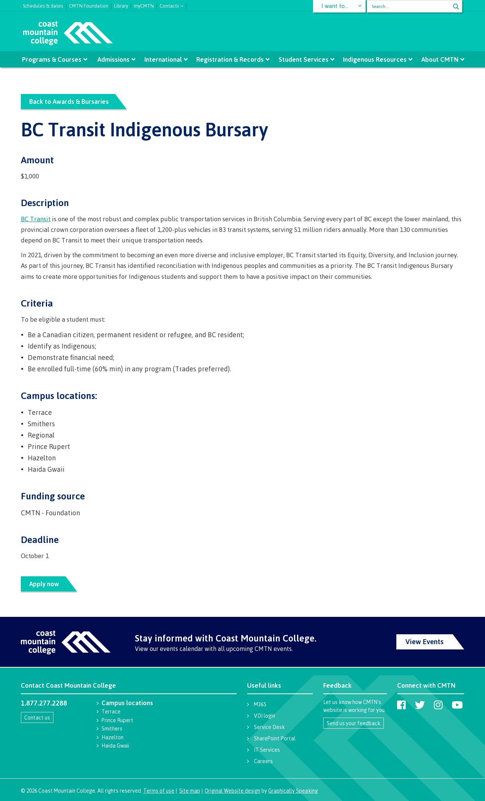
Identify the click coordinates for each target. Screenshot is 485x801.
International (163, 59)
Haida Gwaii (115, 745)
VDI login (264, 715)
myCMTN (144, 5)
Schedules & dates (43, 5)
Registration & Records (230, 59)
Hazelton (113, 737)
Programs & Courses (53, 59)
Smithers (112, 728)
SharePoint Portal (275, 738)
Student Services (303, 59)
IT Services (267, 749)
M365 (260, 704)
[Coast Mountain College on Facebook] (401, 705)
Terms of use (158, 790)
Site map (189, 790)
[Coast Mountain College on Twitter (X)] (420, 705)
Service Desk (269, 727)
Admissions (114, 59)
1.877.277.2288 (44, 703)
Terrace (111, 711)
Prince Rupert (117, 720)
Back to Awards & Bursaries (69, 101)
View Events (424, 641)
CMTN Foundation (88, 5)
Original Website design (232, 790)
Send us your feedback (353, 723)
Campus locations (127, 703)
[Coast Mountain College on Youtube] (457, 705)
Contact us (37, 717)
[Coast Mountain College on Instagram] (438, 705)
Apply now (44, 584)
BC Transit (35, 219)
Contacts (169, 5)
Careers (263, 761)
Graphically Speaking (293, 790)
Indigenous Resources (373, 59)
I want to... (335, 6)
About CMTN (438, 59)
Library (121, 5)
